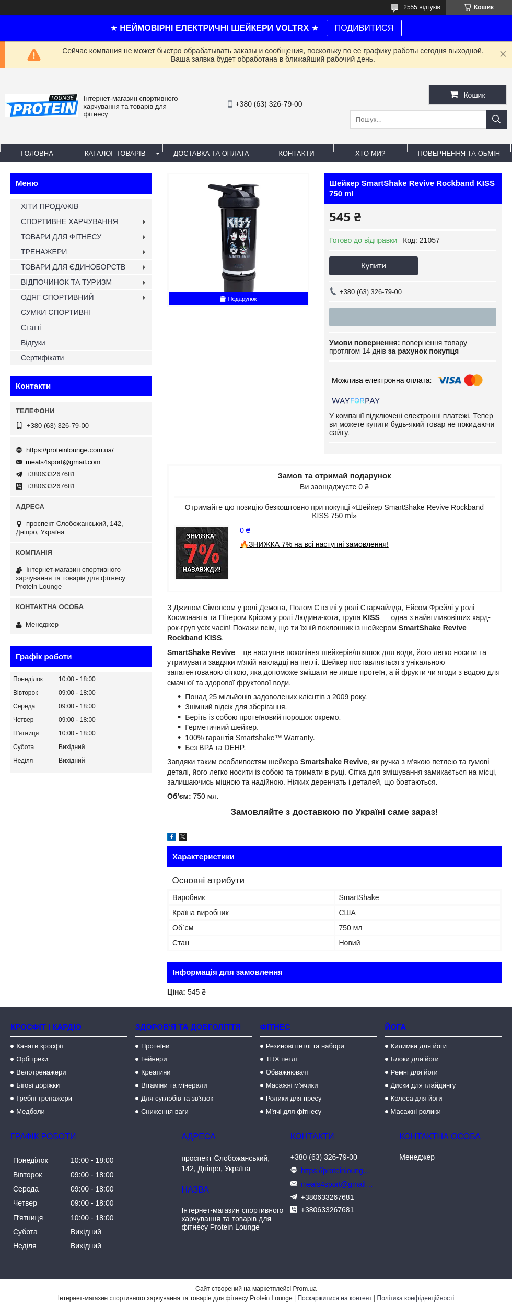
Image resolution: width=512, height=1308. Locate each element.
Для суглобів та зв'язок (177, 1098)
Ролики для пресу (294, 1098)
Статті (31, 327)
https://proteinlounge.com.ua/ (70, 450)
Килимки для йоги (419, 1046)
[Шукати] (496, 119)
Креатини (156, 1072)
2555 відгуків (421, 7)
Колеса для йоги (417, 1098)
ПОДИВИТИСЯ (364, 28)
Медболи (30, 1111)
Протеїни (155, 1046)
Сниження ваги (165, 1111)
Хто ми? (370, 153)
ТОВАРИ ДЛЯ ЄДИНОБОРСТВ (73, 267)
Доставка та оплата (211, 153)
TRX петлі (281, 1059)
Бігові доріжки (38, 1085)
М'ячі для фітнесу (293, 1111)
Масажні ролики (416, 1111)
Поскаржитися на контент (334, 1298)
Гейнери (154, 1059)
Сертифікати (42, 358)
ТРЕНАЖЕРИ (44, 252)
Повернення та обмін (459, 153)
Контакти (297, 153)
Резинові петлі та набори (305, 1046)
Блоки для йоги (415, 1059)
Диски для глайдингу (423, 1085)
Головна (37, 153)
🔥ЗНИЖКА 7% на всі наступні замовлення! (314, 544)
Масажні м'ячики (292, 1085)
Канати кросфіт (40, 1046)
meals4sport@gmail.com (63, 462)
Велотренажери (41, 1072)
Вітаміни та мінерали (174, 1085)
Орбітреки (32, 1059)
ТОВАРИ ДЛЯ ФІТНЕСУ (61, 236)
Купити (373, 265)
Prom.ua (305, 1288)
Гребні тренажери (44, 1098)
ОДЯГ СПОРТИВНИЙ (57, 297)
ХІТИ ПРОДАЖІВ (49, 206)
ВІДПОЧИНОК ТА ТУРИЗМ (66, 282)
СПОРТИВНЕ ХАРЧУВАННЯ (69, 221)
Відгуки (33, 342)
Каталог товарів (115, 153)
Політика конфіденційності (416, 1298)
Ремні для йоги (414, 1072)
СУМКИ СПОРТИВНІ (56, 312)
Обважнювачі (287, 1072)
